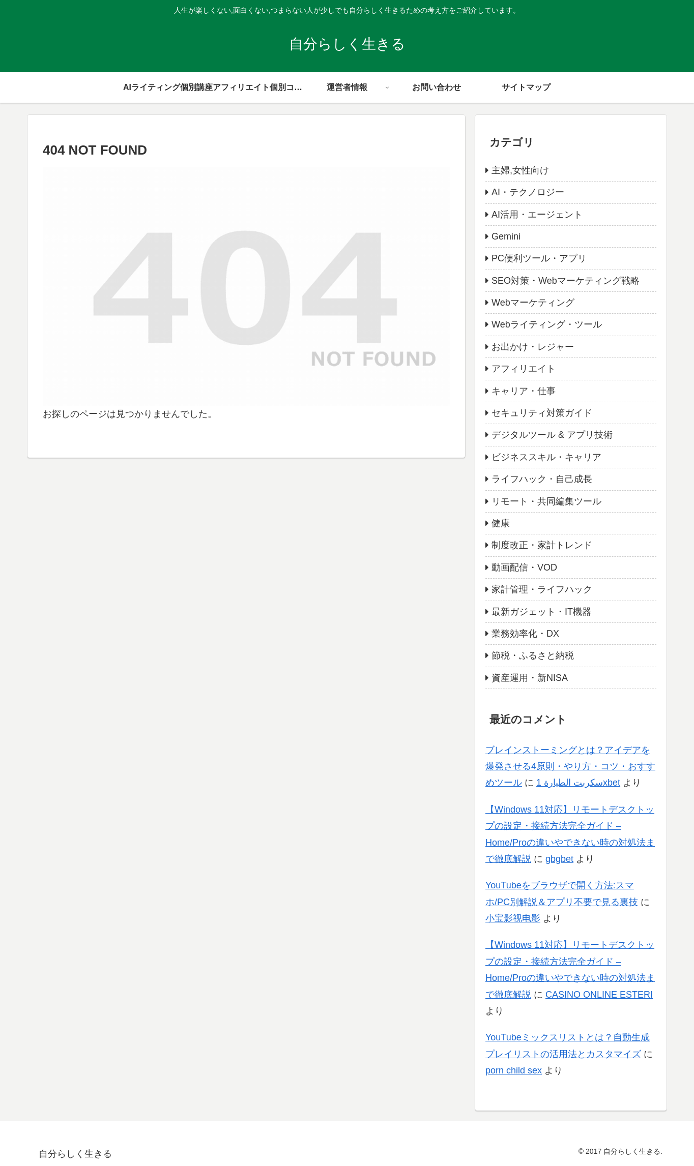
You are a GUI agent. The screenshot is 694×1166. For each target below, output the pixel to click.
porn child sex (513, 1070)
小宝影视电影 (512, 918)
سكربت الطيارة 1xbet (578, 783)
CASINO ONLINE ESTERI (599, 995)
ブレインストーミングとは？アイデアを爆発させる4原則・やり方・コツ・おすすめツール (570, 766)
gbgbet (559, 859)
